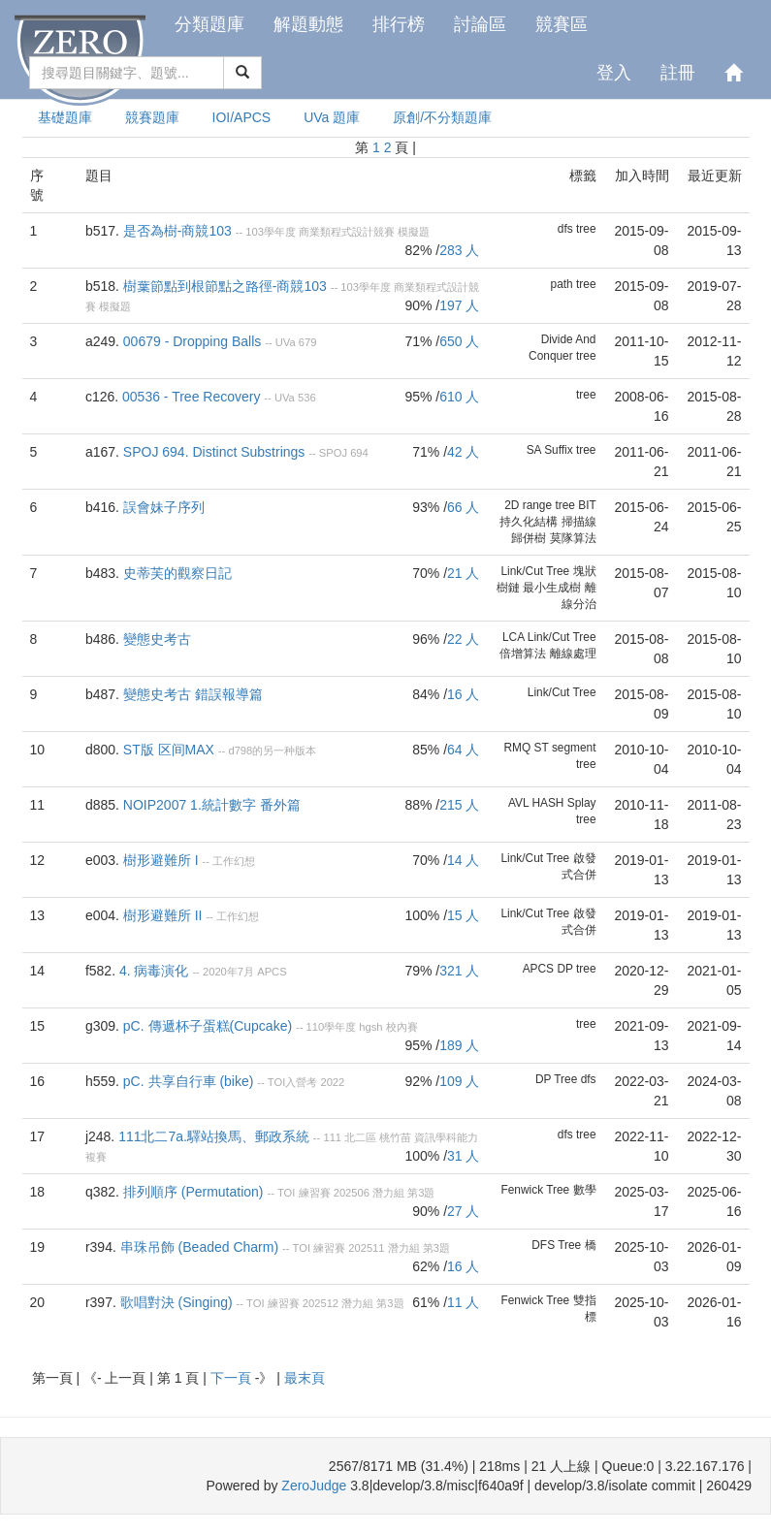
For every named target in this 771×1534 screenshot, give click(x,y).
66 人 (463, 507)
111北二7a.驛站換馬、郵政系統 (213, 1136)
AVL (518, 803)
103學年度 (270, 232)
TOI (286, 1192)
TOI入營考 (292, 1082)
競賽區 (561, 24)
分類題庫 (209, 24)
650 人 (459, 341)
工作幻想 (233, 861)
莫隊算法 (573, 538)
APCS (271, 971)
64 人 (463, 749)
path (562, 284)
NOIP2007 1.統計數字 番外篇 (212, 805)
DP (564, 968)
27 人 (463, 1211)
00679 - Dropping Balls (192, 341)
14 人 (463, 860)
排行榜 (398, 24)
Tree (565, 1079)
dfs (565, 229)
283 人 (459, 250)
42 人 (463, 452)
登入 (613, 72)
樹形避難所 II (163, 915)
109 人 (459, 1081)
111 (332, 1137)
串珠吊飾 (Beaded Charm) (199, 1247)
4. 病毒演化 (154, 970)
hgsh (370, 1027)
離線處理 (573, 653)
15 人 (463, 915)
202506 (351, 1192)
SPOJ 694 (344, 453)
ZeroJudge (313, 1485)
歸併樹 (528, 538)
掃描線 (579, 521)
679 (308, 342)
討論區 (480, 24)
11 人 (463, 1302)
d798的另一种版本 (272, 750)
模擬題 (414, 232)
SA (534, 450)
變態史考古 (157, 639)
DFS (543, 1245)
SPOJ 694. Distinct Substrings (214, 452)
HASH (547, 803)
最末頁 (304, 1378)
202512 (320, 1303)
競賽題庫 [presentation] (152, 117)
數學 (584, 1190)
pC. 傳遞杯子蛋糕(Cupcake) (207, 1026)
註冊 (677, 72)
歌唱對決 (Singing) (176, 1302)
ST (541, 747)
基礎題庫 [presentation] (65, 117)
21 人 (463, 573)
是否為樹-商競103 (177, 231)
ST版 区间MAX (168, 749)
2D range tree (539, 505)
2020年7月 (228, 971)
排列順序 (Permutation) (193, 1191)
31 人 (463, 1156)
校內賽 (402, 1027)
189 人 (459, 1045)
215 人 (459, 805)
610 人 (459, 396)
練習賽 (315, 1192)
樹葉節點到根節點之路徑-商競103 (225, 286)
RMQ (517, 747)
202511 (366, 1248)
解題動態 (308, 24)
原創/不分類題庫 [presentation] (442, 117)
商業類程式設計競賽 (347, 232)
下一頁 (232, 1378)
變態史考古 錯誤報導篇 (193, 694)
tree (586, 229)
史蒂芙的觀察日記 (177, 573)
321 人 (459, 970)
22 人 (463, 639)
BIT (586, 505)
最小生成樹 (552, 587)
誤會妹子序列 (164, 507)
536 (307, 397)
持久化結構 (528, 521)
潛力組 (388, 1192)
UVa (285, 342)
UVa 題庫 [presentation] (332, 117)
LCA (513, 637)
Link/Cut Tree (534, 571)
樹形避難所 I (161, 860)
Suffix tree (569, 450)
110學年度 (331, 1027)
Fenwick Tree (534, 1190)
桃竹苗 (395, 1137)
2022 (332, 1082)
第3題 (420, 1192)
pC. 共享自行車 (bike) (188, 1081)
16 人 (463, 694)
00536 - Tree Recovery (191, 396)
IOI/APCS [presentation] (242, 117)
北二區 (360, 1137)
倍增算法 (522, 653)
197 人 (459, 305)
